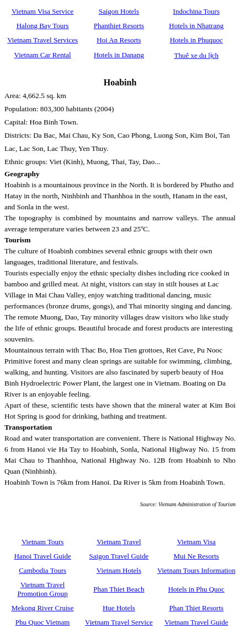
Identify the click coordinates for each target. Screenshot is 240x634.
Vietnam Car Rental (42, 55)
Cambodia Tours (42, 570)
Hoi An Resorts (119, 40)
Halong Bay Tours (43, 25)
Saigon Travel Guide (119, 556)
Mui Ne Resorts (196, 556)
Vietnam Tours (42, 542)
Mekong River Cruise (43, 608)
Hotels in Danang (119, 55)
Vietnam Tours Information (196, 570)
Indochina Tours (196, 11)
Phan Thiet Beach (118, 589)
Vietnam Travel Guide (196, 622)
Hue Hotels (119, 608)
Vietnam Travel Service (119, 622)
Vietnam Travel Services (42, 40)
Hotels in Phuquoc (196, 40)
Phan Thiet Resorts (196, 608)
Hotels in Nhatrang (196, 25)
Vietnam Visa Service (42, 11)
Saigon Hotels (119, 11)
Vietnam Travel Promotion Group (42, 589)
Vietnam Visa (196, 542)
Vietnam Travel (119, 542)
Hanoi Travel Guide (42, 556)
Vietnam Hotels (119, 570)
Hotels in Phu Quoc (196, 589)
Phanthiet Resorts (119, 25)
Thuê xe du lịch (196, 55)
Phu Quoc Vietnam (42, 622)
